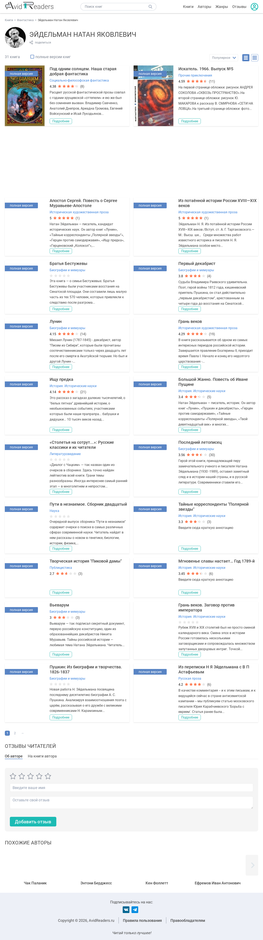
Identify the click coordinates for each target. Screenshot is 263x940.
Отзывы (239, 6)
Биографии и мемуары (67, 270)
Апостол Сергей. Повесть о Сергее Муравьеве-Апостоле (83, 203)
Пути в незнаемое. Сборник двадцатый (88, 504)
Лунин (56, 321)
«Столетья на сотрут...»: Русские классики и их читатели (82, 445)
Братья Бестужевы (68, 263)
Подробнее (60, 121)
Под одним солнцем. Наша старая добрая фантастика (83, 71)
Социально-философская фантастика (79, 80)
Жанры (221, 6)
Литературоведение (65, 454)
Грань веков (190, 321)
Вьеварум (59, 604)
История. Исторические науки (73, 386)
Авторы (204, 6)
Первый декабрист (196, 263)
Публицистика (61, 568)
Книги (188, 6)
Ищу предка (61, 379)
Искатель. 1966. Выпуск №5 (205, 68)
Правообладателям (187, 920)
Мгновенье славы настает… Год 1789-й (216, 561)
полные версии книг (53, 57)
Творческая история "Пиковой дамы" (86, 561)
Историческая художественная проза (79, 212)
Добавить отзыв (33, 821)
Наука (54, 511)
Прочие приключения (195, 75)
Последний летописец (200, 442)
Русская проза (189, 678)
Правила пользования (142, 920)
